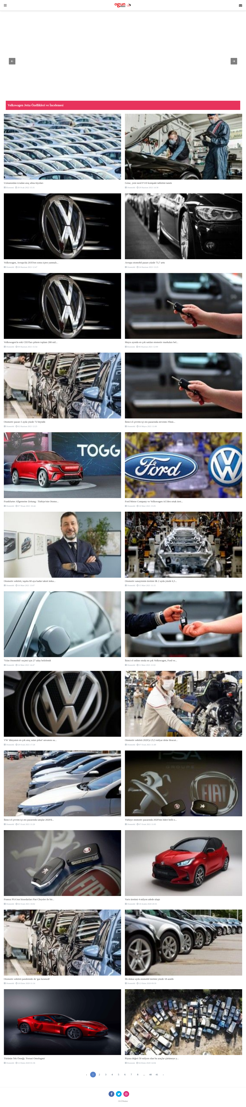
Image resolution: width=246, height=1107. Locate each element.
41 (157, 1074)
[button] (12, 61)
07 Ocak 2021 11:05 (146, 824)
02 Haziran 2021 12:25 (26, 426)
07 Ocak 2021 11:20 (25, 824)
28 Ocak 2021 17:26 (25, 744)
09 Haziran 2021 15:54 (26, 347)
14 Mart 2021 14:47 (25, 665)
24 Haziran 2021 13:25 (147, 267)
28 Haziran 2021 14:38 (147, 187)
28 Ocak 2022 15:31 (25, 187)
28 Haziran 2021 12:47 (26, 267)
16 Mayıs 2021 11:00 (147, 426)
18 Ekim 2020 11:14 (25, 983)
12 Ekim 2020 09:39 (146, 983)
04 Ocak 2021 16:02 (25, 904)
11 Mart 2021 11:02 (146, 665)
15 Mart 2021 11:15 (146, 585)
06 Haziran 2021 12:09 (147, 347)
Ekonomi (9, 187)
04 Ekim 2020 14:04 (146, 1063)
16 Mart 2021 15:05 (146, 506)
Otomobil (130, 187)
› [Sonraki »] (163, 1074)
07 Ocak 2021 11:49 (146, 744)
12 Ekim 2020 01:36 (25, 1063)
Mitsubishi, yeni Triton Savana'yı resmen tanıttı (39, 105)
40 (150, 1074)
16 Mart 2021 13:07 (25, 585)
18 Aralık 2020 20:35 (147, 904)
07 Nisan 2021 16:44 (26, 506)
